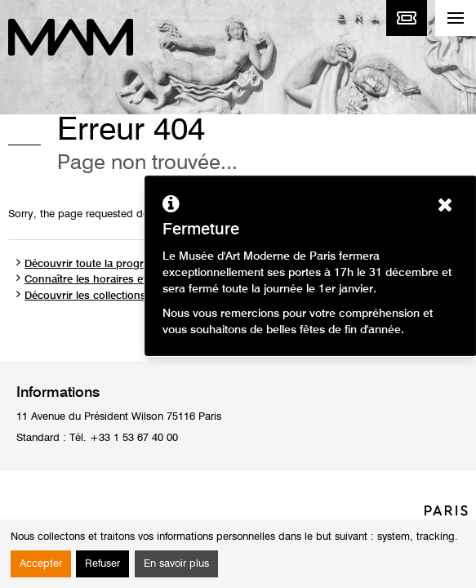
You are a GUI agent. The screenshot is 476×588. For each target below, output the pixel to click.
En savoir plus (176, 564)
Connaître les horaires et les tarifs (107, 279)
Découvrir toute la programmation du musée (134, 264)
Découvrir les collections (85, 296)
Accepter (41, 564)
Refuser (102, 564)
